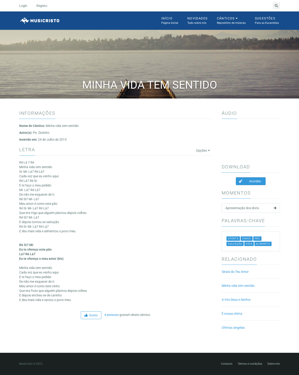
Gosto (91, 315)
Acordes (248, 181)
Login (23, 6)
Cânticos (231, 20)
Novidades (197, 20)
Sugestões (267, 20)
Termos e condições (250, 363)
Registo (41, 6)
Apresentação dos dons (250, 208)
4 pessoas (111, 315)
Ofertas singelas (233, 327)
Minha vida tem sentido (238, 285)
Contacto (226, 363)
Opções (203, 150)
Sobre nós (273, 363)
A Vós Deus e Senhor (236, 299)
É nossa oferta (232, 313)
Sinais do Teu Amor (235, 272)
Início (169, 20)
